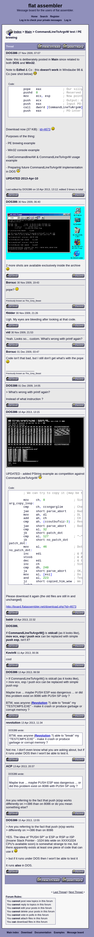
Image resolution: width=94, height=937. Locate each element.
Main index (13, 932)
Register (54, 16)
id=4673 (45, 129)
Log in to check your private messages (40, 20)
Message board (75, 932)
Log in (67, 20)
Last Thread (60, 892)
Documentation (43, 932)
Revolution (39, 702)
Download (26, 932)
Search (44, 16)
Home (34, 16)
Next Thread (76, 892)
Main (28, 31)
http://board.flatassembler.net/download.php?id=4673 (41, 606)
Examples (59, 932)
